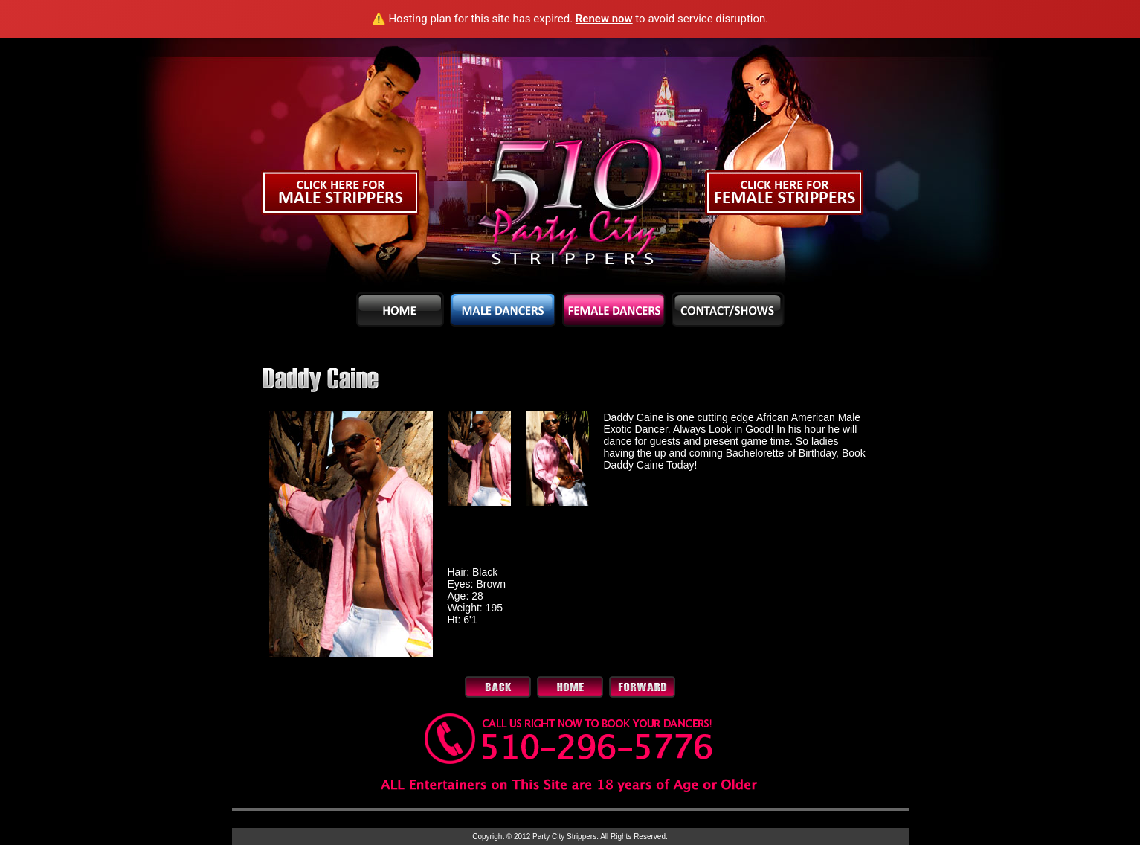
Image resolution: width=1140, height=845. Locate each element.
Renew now (604, 18)
